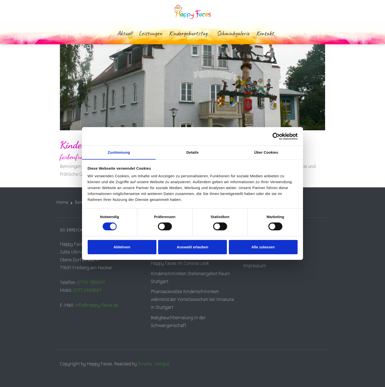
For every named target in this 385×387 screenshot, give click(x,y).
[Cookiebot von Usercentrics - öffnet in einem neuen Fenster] (276, 136)
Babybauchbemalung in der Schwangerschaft (178, 322)
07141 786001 (91, 283)
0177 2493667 (87, 291)
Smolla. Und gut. (154, 364)
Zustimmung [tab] (119, 152)
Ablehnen (121, 247)
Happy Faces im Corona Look (180, 264)
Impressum (254, 266)
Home (62, 203)
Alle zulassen (263, 247)
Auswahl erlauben (192, 247)
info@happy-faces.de (96, 305)
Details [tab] (192, 152)
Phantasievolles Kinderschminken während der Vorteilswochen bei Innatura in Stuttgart (192, 300)
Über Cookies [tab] (266, 152)
